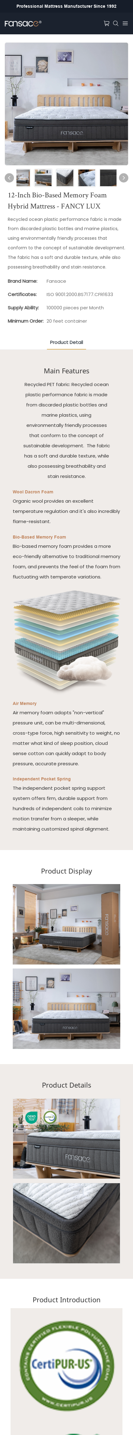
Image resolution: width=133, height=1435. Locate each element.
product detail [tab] (66, 342)
